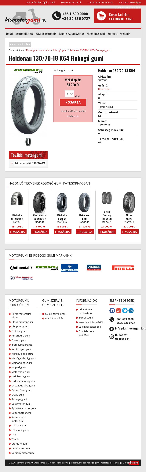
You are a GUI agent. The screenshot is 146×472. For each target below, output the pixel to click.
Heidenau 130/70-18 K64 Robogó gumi (90, 50)
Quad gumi (18, 394)
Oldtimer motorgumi (23, 381)
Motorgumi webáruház (38, 50)
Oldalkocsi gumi (21, 376)
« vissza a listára (20, 44)
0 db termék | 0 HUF (123, 15)
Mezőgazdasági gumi (24, 358)
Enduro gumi (19, 331)
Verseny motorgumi (23, 453)
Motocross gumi (21, 372)
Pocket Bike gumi (21, 390)
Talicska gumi (19, 425)
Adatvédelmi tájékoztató (41, 2)
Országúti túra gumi (23, 385)
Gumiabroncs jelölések (128, 7)
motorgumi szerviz (110, 462)
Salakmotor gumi (21, 403)
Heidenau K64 (29, 163)
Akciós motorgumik (96, 33)
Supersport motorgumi (18, 419)
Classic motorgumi (22, 322)
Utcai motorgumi (21, 448)
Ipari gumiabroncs (22, 344)
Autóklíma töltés (54, 318)
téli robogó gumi (91, 462)
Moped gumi (19, 367)
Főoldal (9, 33)
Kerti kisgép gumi (21, 349)
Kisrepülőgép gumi (22, 353)
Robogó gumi (60, 50)
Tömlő (15, 439)
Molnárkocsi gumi (22, 363)
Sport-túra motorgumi (24, 408)
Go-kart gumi (19, 340)
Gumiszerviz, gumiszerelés (71, 33)
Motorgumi (76, 462)
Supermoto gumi (21, 412)
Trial (14, 434)
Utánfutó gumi (20, 443)
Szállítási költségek (130, 2)
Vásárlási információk (100, 2)
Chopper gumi (20, 326)
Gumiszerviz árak (71, 2)
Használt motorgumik (46, 33)
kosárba (73, 102)
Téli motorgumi (20, 430)
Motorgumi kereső (24, 33)
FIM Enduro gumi (21, 335)
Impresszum (86, 317)
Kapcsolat (112, 33)
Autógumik (125, 33)
